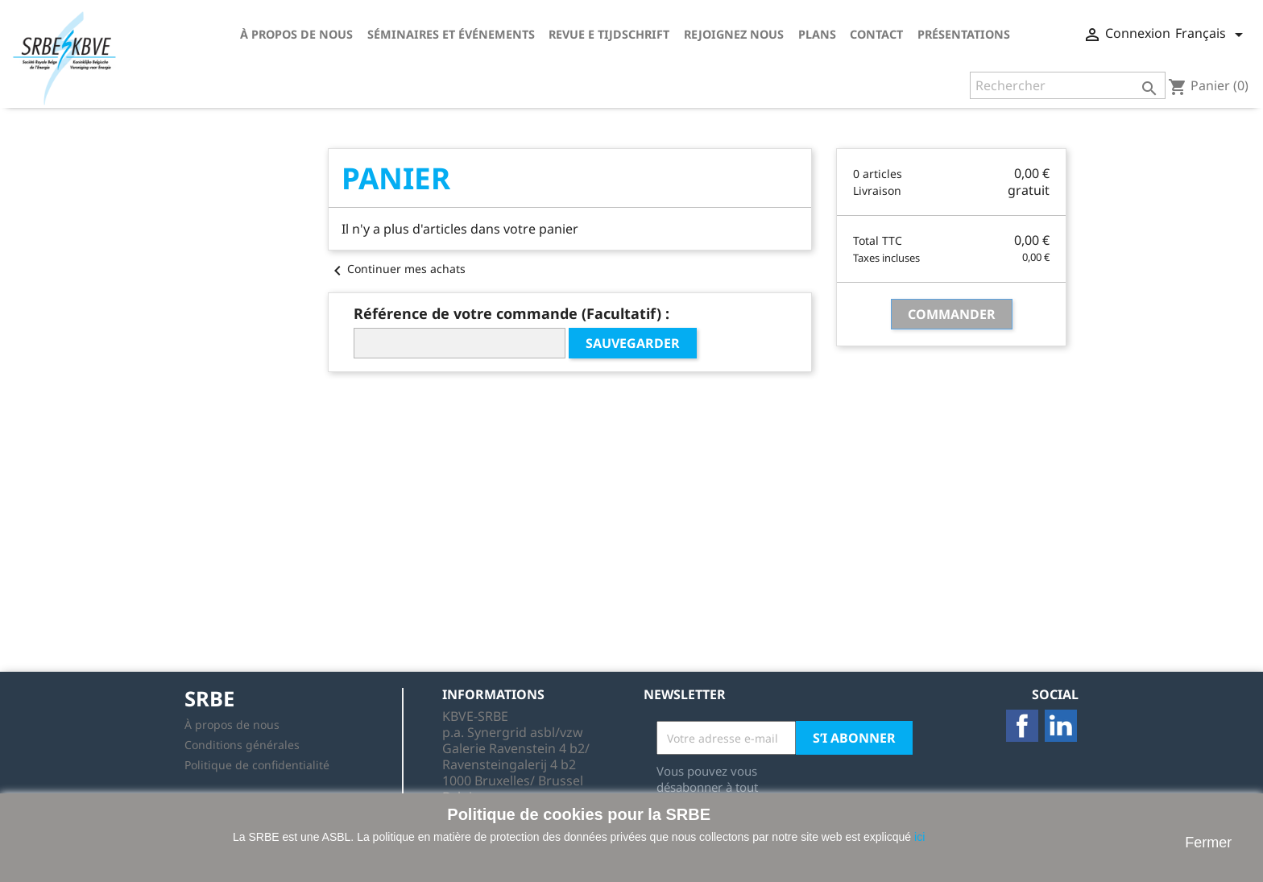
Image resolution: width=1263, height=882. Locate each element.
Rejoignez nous (734, 34)
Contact (876, 34)
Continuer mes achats (397, 268)
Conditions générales (242, 744)
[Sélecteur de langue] (1212, 34)
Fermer (1208, 842)
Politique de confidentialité (256, 764)
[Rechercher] (1068, 85)
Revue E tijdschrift (609, 34)
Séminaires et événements (451, 34)
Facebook (1022, 726)
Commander (952, 314)
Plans (817, 34)
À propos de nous (296, 34)
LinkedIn (1061, 726)
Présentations (963, 34)
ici (919, 836)
